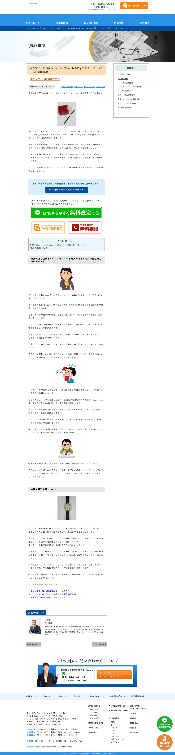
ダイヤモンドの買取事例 (127, 103)
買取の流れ (62, 22)
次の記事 (100, 644)
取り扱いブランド (95, 728)
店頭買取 (93, 712)
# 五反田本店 (100, 87)
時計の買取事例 (124, 74)
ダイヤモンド (116, 742)
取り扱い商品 (114, 718)
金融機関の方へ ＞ (117, 696)
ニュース (132, 713)
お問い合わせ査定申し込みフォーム (137, 707)
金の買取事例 (123, 79)
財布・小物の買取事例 (126, 95)
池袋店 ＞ (62, 696)
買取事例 (132, 718)
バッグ (113, 734)
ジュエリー (115, 731)
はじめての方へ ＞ (97, 696)
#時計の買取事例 (67, 87)
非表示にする (69, 241)
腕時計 (113, 722)
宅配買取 (93, 715)
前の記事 (33, 644)
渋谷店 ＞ (46, 696)
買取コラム (133, 723)
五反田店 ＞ (31, 696)
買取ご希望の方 (94, 706)
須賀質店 (39, 707)
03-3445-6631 (102, 4)
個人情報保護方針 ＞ (139, 696)
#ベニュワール (89, 87)
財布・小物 (115, 736)
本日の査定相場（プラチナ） (118, 712)
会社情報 (132, 728)
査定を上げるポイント (96, 723)
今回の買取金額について (38, 248)
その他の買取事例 (124, 107)
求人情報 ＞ (79, 696)
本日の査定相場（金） (117, 706)
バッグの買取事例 (124, 91)
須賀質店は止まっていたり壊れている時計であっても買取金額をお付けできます (58, 245)
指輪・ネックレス (117, 739)
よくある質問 (95, 718)
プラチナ (114, 728)
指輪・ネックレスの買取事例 (129, 99)
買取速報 (91, 732)
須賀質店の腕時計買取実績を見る (66, 189)
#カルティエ (78, 87)
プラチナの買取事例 (125, 83)
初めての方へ (33, 22)
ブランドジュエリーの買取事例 (130, 87)
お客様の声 (133, 732)
